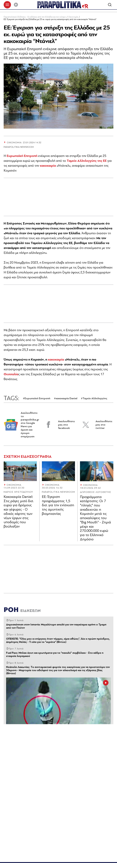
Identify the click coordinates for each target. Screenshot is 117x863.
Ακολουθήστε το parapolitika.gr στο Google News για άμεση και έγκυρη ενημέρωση (30, 425)
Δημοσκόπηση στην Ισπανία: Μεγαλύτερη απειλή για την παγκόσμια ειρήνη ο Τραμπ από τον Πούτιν (56, 626)
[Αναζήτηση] (109, 5)
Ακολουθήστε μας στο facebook (66, 425)
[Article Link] (20, 472)
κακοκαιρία (48, 166)
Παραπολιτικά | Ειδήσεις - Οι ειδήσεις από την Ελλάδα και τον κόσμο (35, 17)
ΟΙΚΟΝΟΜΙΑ (14, 485)
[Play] (16, 5)
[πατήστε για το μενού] (7, 5)
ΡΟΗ (22, 610)
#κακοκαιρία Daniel (65, 398)
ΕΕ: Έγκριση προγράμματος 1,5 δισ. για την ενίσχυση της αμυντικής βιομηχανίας (58, 505)
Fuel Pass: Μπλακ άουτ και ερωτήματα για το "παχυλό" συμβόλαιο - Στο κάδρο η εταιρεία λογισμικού (54, 655)
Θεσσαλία (11, 375)
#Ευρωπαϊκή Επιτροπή (36, 398)
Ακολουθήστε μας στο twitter (104, 425)
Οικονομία (73, 17)
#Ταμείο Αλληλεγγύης (94, 398)
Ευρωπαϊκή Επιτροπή (22, 156)
